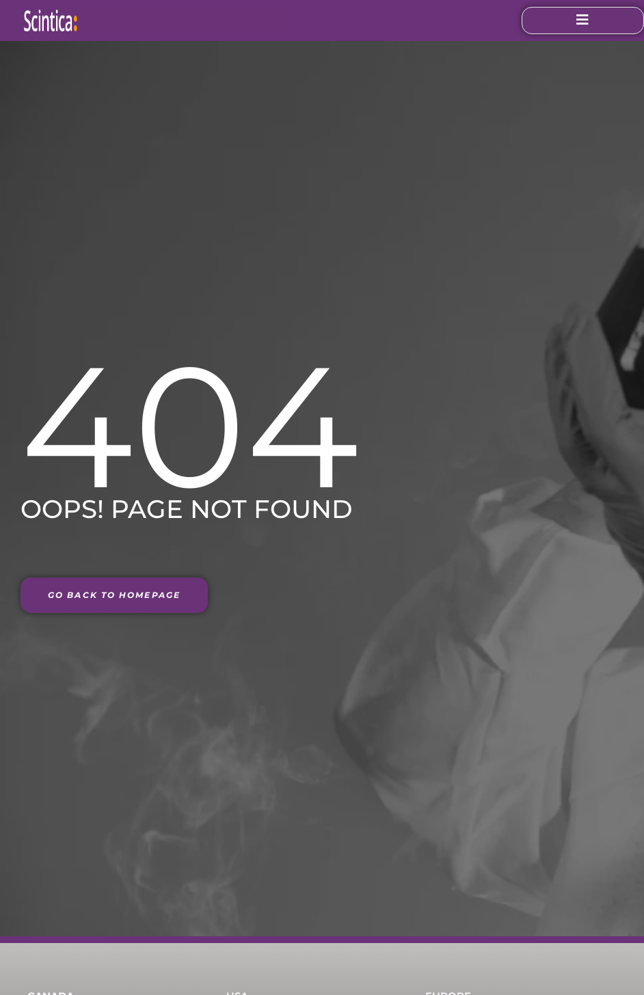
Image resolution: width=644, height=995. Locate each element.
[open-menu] (574, 20)
